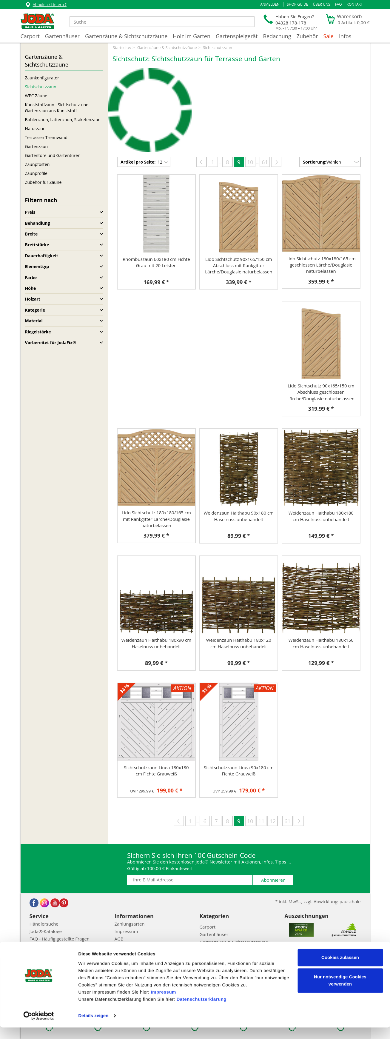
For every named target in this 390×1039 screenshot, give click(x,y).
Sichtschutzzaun (40, 87)
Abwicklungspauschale (53, 946)
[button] (270, 4)
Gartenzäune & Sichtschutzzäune (126, 36)
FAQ (338, 4)
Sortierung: (314, 162)
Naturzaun (35, 128)
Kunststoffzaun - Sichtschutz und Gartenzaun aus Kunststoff (57, 107)
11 (261, 821)
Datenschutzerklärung (201, 1010)
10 (250, 162)
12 (273, 821)
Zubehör (307, 36)
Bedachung (277, 36)
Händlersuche (44, 924)
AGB (119, 939)
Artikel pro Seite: (138, 162)
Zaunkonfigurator (42, 78)
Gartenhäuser (62, 36)
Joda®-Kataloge (46, 931)
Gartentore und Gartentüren (53, 155)
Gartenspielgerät (237, 36)
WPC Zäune (36, 95)
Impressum (163, 1003)
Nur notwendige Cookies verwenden (340, 992)
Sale (328, 36)
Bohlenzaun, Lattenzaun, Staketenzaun (63, 119)
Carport (30, 36)
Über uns (321, 4)
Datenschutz (128, 946)
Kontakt (355, 4)
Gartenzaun (36, 146)
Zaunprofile (36, 173)
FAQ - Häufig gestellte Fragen (60, 939)
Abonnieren (273, 880)
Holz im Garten (191, 36)
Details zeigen (93, 1027)
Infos (345, 36)
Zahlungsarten (130, 924)
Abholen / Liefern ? (46, 5)
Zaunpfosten (37, 164)
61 (265, 162)
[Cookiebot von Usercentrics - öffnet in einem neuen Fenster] (39, 1027)
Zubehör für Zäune (43, 182)
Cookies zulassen (340, 969)
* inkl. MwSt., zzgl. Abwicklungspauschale (317, 901)
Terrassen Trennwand (46, 137)
